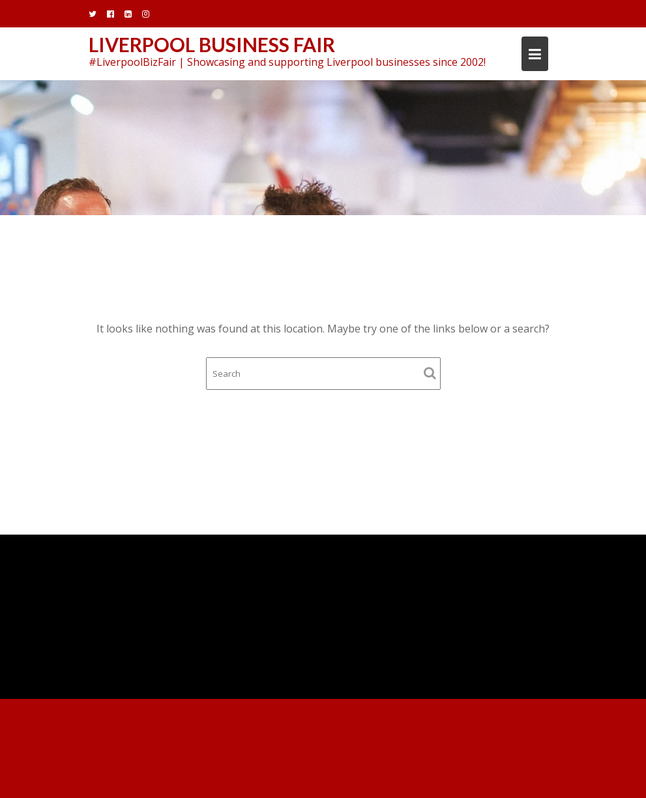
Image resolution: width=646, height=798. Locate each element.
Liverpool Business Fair (212, 44)
